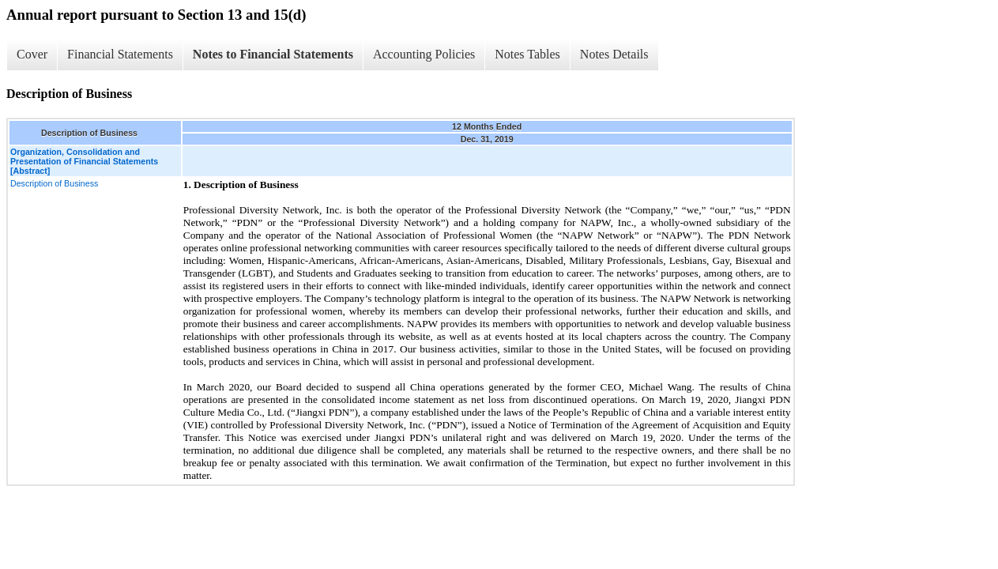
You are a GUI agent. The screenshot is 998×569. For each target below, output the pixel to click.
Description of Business (54, 183)
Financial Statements (120, 54)
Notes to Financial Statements (273, 54)
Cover (32, 54)
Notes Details (614, 54)
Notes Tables (527, 54)
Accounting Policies (424, 54)
